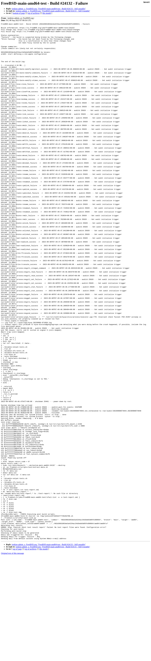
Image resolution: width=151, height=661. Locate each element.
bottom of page (19, 13)
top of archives (34, 13)
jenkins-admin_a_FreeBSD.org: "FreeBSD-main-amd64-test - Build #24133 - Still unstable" (49, 9)
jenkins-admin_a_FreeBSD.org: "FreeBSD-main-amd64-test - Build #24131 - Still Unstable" (53, 11)
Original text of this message (12, 656)
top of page (17, 652)
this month (46, 13)
